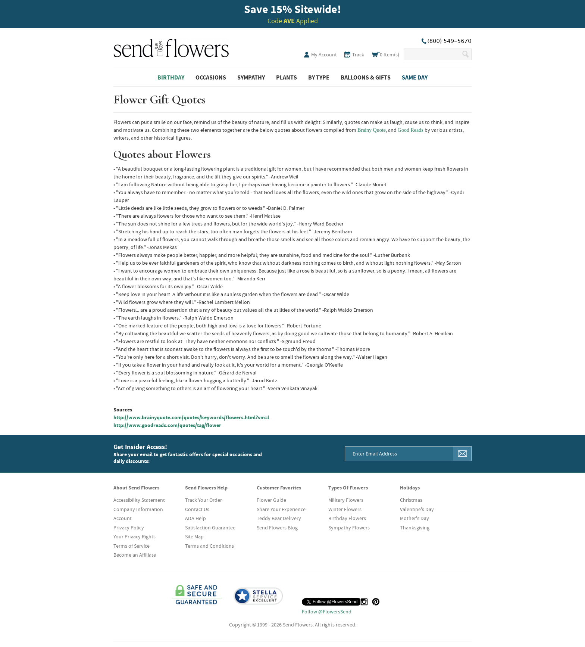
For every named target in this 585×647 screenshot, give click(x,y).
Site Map (194, 536)
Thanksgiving (414, 527)
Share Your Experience (281, 509)
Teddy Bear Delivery (279, 518)
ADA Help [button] (195, 518)
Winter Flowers (345, 509)
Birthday (170, 77)
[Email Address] (399, 453)
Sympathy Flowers (349, 527)
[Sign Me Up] (462, 453)
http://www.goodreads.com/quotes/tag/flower (167, 425)
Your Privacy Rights (134, 536)
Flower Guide (271, 500)
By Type (318, 77)
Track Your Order (203, 500)
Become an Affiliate (134, 554)
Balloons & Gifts (366, 77)
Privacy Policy (128, 527)
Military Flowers (345, 500)
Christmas (411, 500)
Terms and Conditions (209, 545)
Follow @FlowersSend (326, 611)
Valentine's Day (417, 509)
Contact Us (197, 509)
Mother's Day (414, 518)
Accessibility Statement (139, 500)
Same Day (415, 77)
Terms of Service (131, 545)
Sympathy (251, 77)
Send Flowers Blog (277, 527)
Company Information (138, 509)
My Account (324, 54)
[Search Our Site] (432, 54)
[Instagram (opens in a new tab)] (364, 602)
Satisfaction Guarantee (210, 527)
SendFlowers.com (171, 46)
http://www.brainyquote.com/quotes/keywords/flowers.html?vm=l (191, 417)
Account (122, 518)
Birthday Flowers (347, 518)
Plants (286, 77)
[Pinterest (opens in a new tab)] (375, 602)
